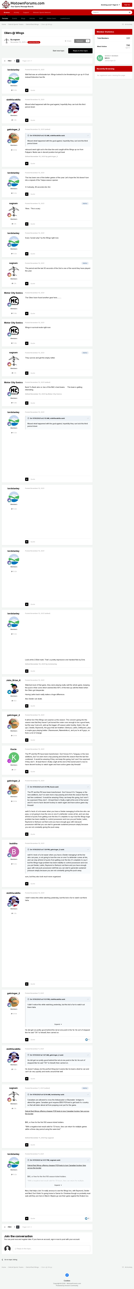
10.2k (14, 90)
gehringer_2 (13, 129)
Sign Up (127, 5)
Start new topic (58, 51)
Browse (7, 13)
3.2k (13, 120)
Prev (10, 61)
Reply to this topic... (23, 1249)
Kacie (13, 749)
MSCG (107, 58)
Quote (33, 90)
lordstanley (13, 70)
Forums (5, 18)
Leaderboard (65, 18)
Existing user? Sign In (110, 5)
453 (14, 701)
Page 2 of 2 (27, 61)
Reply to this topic (80, 51)
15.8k (14, 313)
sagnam (16, 40)
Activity (16, 12)
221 (14, 770)
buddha (13, 843)
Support (26, 12)
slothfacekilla (13, 99)
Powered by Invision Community (67, 1285)
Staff (41, 18)
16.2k (14, 864)
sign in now (55, 1239)
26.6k (14, 150)
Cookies (67, 1281)
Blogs (23, 18)
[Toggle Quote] (28, 135)
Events (14, 18)
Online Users (51, 18)
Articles (32, 18)
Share (68, 41)
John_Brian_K (13, 680)
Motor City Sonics (13, 293)
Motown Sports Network (42, 12)
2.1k (14, 224)
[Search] (103, 12)
